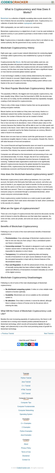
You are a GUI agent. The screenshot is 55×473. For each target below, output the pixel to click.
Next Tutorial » (49, 333)
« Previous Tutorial (7, 333)
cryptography (28, 23)
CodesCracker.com (23, 468)
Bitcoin (18, 62)
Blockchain (4, 18)
